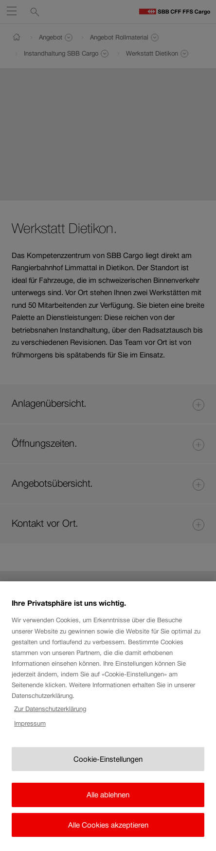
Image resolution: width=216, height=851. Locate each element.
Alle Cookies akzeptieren (108, 833)
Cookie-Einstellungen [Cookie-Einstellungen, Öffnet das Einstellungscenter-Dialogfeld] (108, 767)
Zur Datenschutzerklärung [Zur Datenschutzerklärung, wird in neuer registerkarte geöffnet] (50, 716)
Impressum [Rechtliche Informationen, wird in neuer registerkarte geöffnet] (30, 731)
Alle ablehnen (108, 803)
